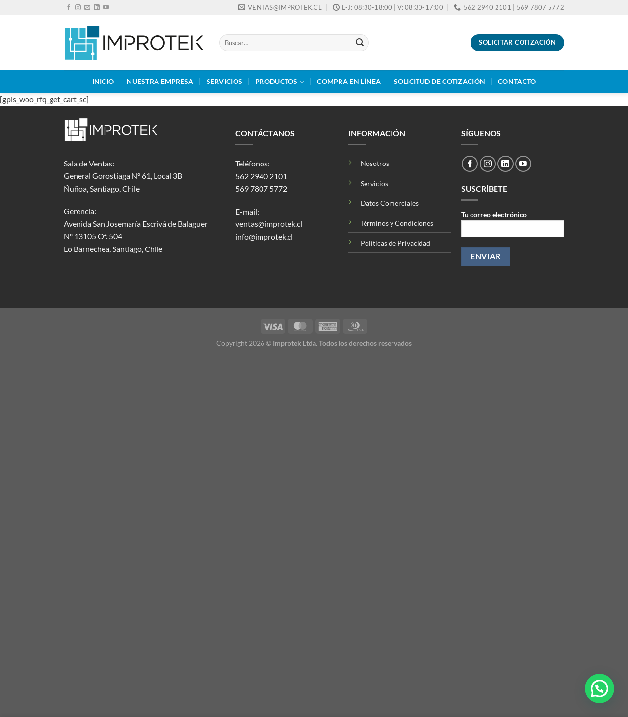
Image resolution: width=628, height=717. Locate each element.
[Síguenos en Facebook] (69, 7)
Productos (279, 81)
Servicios (225, 81)
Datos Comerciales (390, 203)
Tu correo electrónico (512, 227)
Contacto (517, 81)
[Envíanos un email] (87, 7)
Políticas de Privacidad (395, 243)
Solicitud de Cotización (440, 81)
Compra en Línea (349, 81)
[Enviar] (359, 42)
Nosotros (375, 163)
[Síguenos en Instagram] (78, 7)
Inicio (103, 81)
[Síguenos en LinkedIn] (97, 7)
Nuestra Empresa (160, 81)
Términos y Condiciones (397, 223)
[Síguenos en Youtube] (106, 7)
